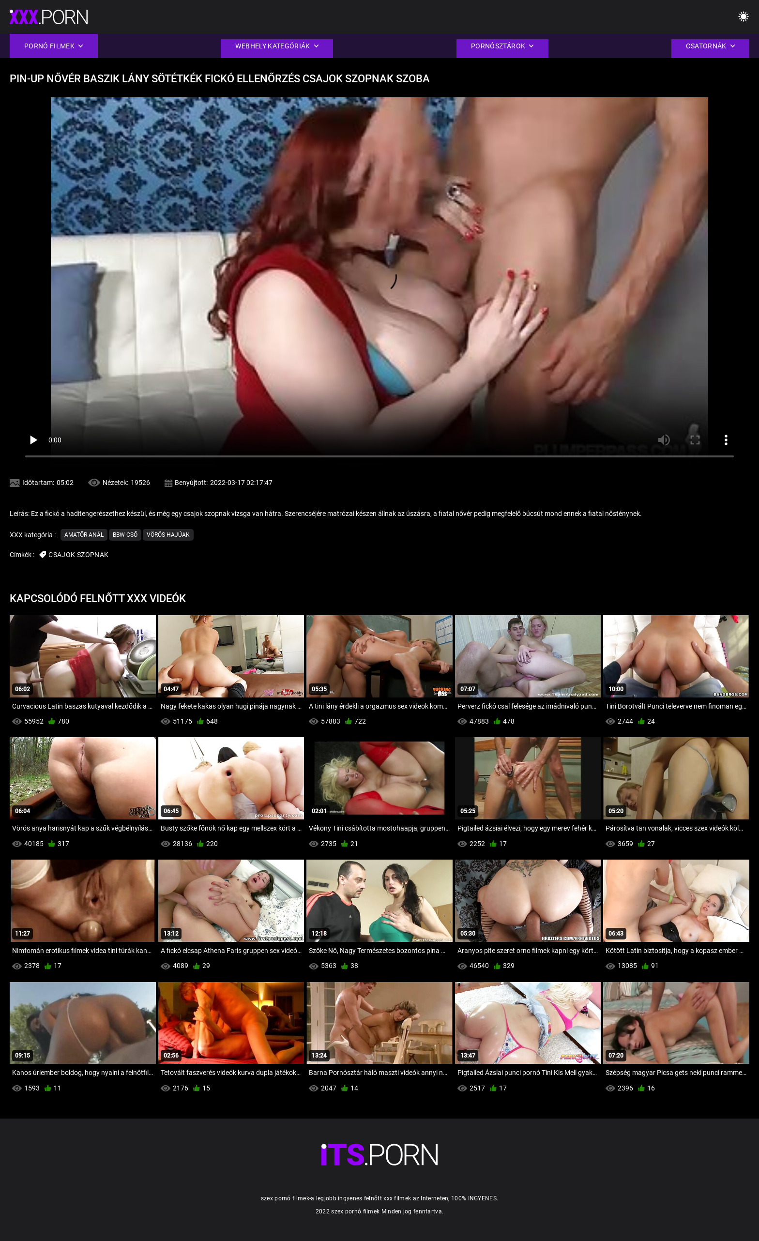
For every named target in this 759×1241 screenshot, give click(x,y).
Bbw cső (125, 534)
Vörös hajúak (168, 534)
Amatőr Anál (84, 534)
